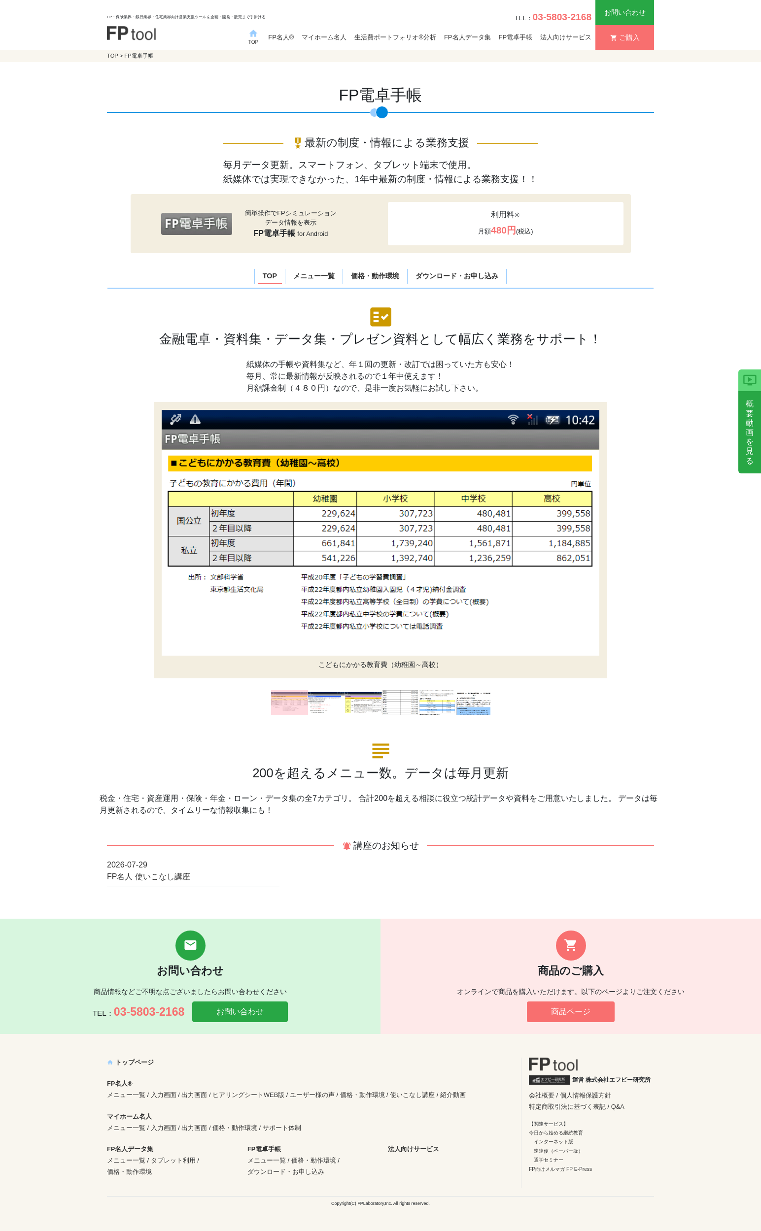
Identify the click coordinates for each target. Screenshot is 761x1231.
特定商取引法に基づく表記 (567, 1106)
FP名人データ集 (467, 37)
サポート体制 (282, 1127)
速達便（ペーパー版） (558, 1151)
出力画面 (194, 1094)
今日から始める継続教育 (556, 1132)
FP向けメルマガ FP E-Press (560, 1169)
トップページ (130, 1062)
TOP (112, 56)
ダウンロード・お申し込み (456, 276)
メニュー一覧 (314, 276)
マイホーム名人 (324, 37)
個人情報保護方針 (585, 1095)
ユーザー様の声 (312, 1094)
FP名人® (281, 37)
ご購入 (625, 37)
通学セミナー (548, 1160)
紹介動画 (453, 1094)
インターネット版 (553, 1141)
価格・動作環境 (375, 276)
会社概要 (541, 1095)
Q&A (617, 1106)
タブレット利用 (173, 1160)
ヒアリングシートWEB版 (248, 1094)
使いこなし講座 (412, 1094)
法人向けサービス (565, 37)
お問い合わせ (625, 12)
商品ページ (570, 1011)
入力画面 (163, 1094)
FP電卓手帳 (516, 37)
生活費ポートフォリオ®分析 (395, 37)
